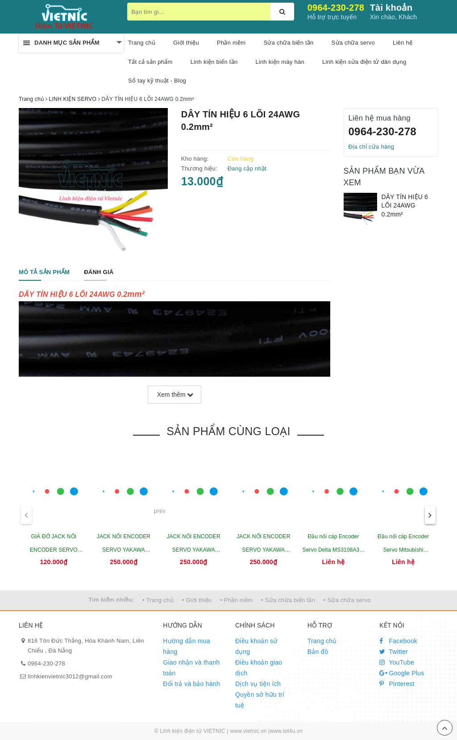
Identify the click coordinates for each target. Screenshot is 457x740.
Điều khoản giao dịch (258, 668)
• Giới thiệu (197, 600)
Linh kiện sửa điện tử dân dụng (364, 61)
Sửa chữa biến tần (288, 42)
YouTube (396, 662)
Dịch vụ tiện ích (258, 683)
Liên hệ (402, 42)
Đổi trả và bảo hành (191, 683)
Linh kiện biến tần (214, 61)
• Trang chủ (158, 600)
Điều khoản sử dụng (256, 646)
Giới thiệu (186, 42)
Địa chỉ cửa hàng (372, 146)
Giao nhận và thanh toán (191, 668)
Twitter (393, 651)
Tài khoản (391, 7)
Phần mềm (231, 42)
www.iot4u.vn (286, 731)
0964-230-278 (336, 7)
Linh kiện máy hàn (279, 61)
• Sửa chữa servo (347, 600)
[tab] (44, 272)
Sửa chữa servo (353, 42)
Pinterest (397, 683)
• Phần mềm (236, 600)
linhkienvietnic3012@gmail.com (70, 676)
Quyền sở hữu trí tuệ (259, 700)
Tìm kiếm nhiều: (111, 599)
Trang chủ (141, 42)
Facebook (398, 640)
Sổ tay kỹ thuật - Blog (157, 80)
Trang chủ (322, 640)
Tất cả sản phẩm (150, 61)
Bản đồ (317, 651)
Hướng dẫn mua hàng (186, 646)
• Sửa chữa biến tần (288, 600)
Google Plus (401, 673)
